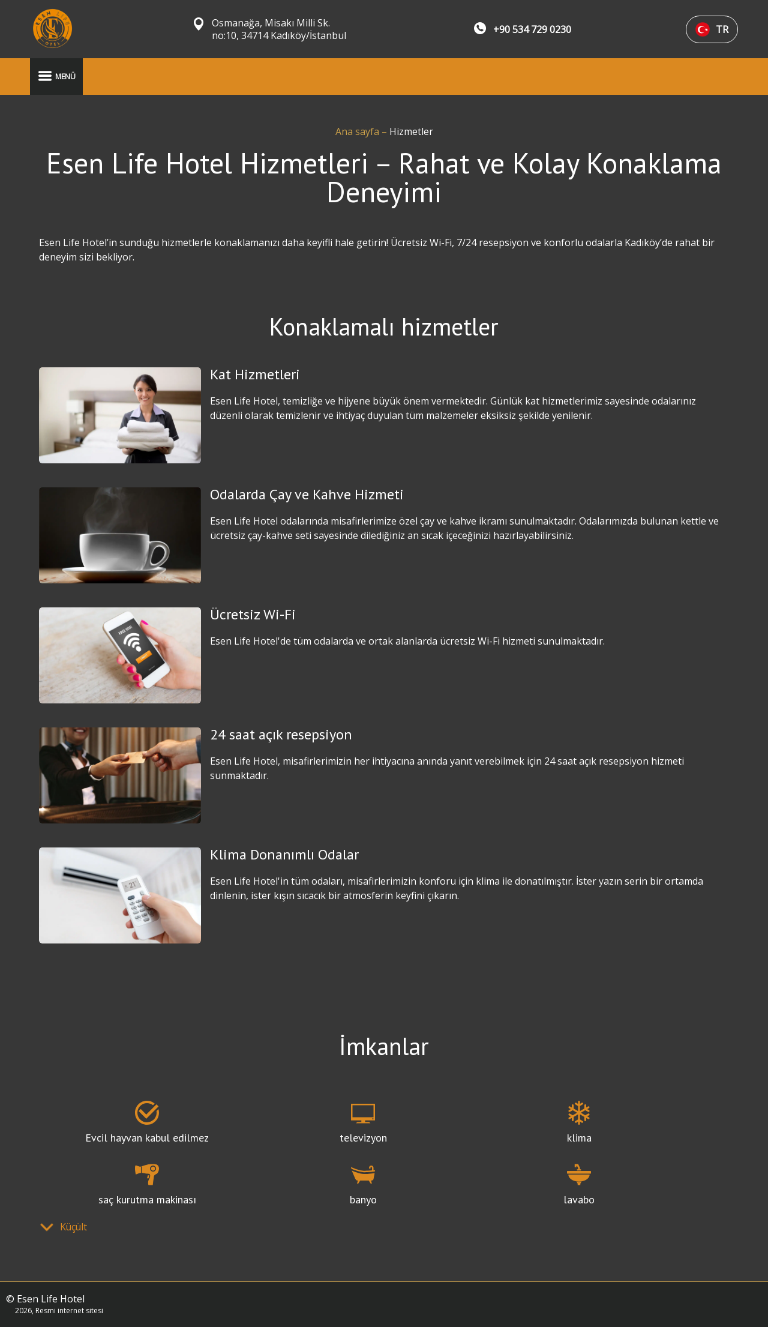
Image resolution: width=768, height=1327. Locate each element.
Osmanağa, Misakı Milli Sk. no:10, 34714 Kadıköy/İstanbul (279, 29)
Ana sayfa (358, 131)
